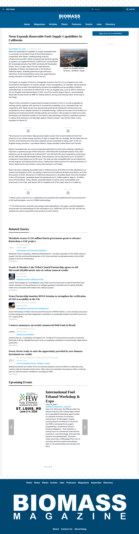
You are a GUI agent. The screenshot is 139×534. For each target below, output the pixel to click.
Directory (110, 24)
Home (27, 24)
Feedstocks (21, 334)
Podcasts (76, 24)
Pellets (20, 363)
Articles (53, 24)
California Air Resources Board (66, 172)
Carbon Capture (37, 279)
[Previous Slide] (11, 427)
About (56, 529)
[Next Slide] (85, 427)
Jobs (99, 24)
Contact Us (66, 529)
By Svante (21, 274)
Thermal (40, 363)
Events (88, 24)
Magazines (39, 24)
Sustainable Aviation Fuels (28, 250)
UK (48, 308)
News (37, 482)
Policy (33, 363)
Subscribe (96, 482)
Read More (13, 261)
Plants (64, 24)
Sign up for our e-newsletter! (110, 33)
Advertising (80, 529)
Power (27, 279)
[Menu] (3, 9)
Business (42, 250)
